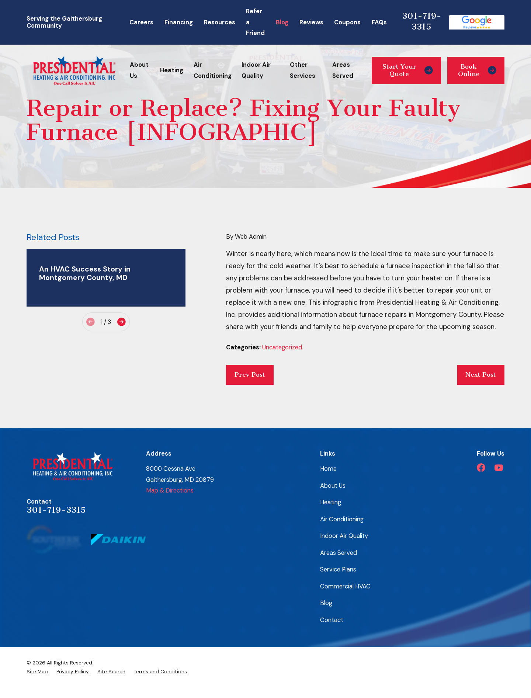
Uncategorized (282, 347)
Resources (219, 22)
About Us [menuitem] (139, 70)
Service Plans (338, 569)
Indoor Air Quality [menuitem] (256, 70)
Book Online (477, 70)
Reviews (311, 22)
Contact (331, 620)
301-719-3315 (421, 21)
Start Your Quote (407, 70)
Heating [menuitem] (171, 70)
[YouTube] (498, 467)
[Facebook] (481, 467)
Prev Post (250, 375)
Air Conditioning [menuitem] (213, 70)
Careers (141, 22)
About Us (333, 486)
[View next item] (121, 322)
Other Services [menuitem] (302, 70)
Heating (330, 502)
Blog (282, 22)
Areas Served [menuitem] (342, 70)
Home (328, 469)
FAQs (379, 22)
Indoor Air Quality (344, 536)
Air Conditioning (342, 519)
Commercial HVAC (345, 586)
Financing (178, 22)
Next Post (480, 375)
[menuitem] (37, 671)
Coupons (347, 22)
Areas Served (338, 553)
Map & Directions (170, 490)
